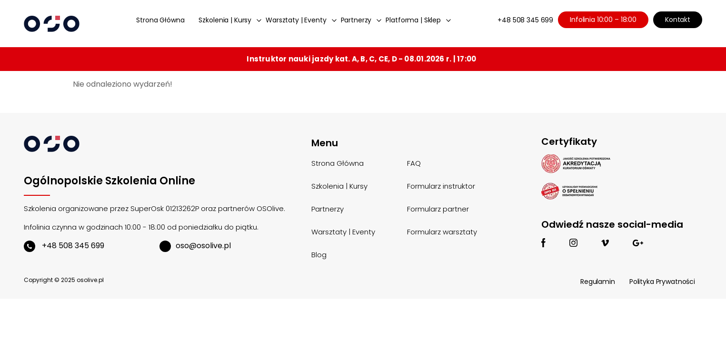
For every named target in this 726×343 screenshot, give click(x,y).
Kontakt (677, 19)
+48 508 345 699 (525, 20)
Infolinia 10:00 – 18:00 (603, 19)
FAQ (414, 163)
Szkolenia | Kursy (225, 20)
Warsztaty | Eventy (296, 20)
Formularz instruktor (441, 186)
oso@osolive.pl (195, 245)
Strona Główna (160, 20)
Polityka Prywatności (662, 281)
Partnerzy (356, 20)
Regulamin (597, 281)
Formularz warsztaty (442, 232)
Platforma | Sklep (413, 20)
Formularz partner (438, 209)
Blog (319, 255)
